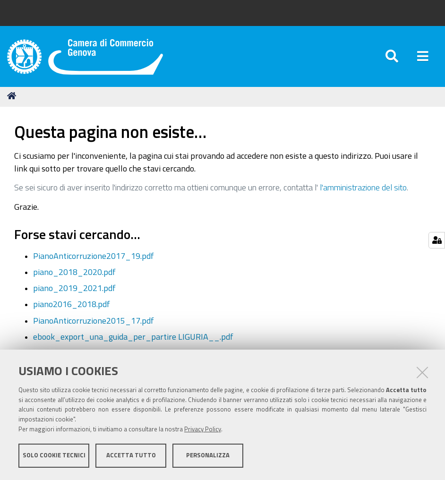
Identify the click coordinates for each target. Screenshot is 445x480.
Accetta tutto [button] (131, 455)
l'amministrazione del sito (363, 187)
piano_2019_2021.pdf (74, 287)
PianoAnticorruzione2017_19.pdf (93, 255)
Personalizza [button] (208, 455)
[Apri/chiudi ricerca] (392, 56)
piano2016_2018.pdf (71, 304)
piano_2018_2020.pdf (74, 271)
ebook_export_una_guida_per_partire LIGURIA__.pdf (133, 336)
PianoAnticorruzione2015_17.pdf (93, 320)
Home (13, 96)
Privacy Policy (202, 429)
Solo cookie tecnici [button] (54, 455)
